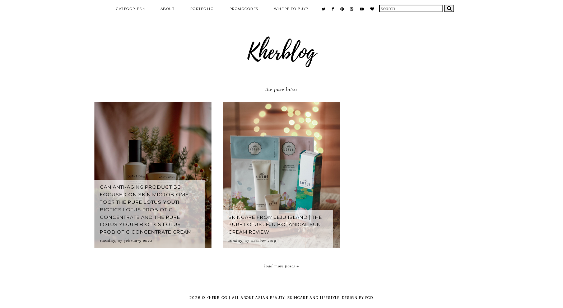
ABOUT (167, 9)
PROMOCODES (244, 9)
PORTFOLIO (202, 9)
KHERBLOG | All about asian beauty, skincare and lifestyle (272, 297)
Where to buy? (291, 9)
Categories (129, 9)
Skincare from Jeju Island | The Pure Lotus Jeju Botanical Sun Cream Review (275, 224)
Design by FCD (357, 297)
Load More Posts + (281, 266)
